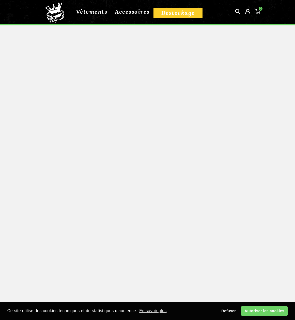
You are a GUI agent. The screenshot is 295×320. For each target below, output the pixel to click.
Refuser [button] (228, 311)
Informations (67, 242)
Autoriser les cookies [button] (264, 311)
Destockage (178, 13)
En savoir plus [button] (153, 311)
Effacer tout (48, 194)
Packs (39, 134)
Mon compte (168, 279)
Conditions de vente (147, 261)
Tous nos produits (49, 100)
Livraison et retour (147, 252)
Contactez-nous (131, 279)
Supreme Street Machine (50, 152)
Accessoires (132, 11)
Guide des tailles (147, 270)
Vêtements (91, 11)
